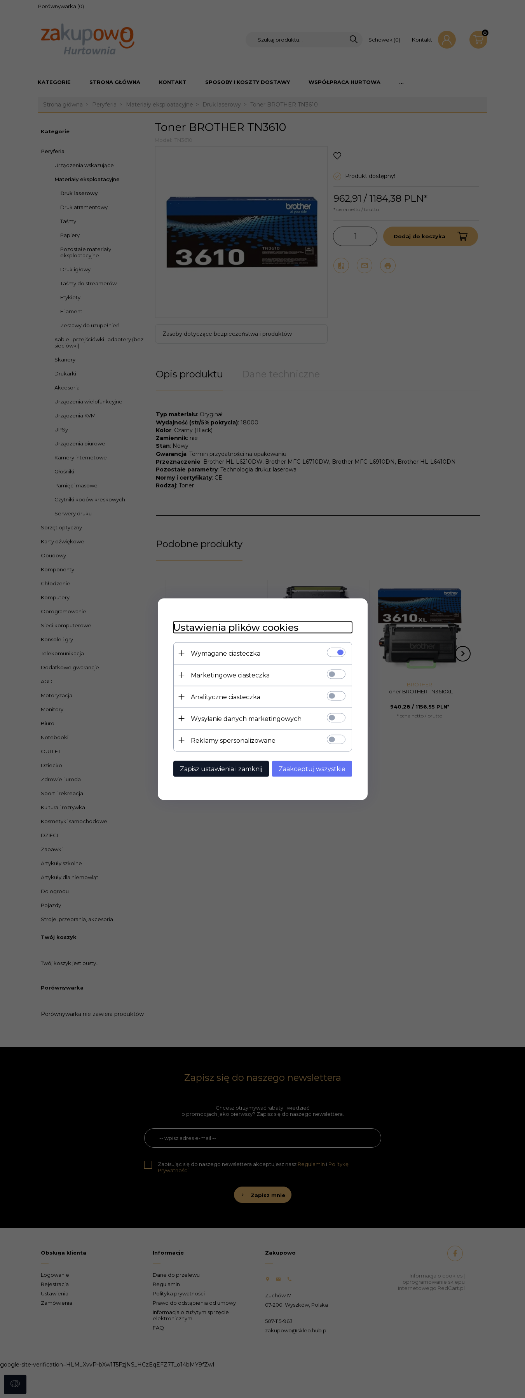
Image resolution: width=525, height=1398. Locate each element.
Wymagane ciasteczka (225, 653)
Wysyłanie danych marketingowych (246, 718)
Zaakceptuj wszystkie (312, 768)
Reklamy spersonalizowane (233, 740)
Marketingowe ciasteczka (230, 675)
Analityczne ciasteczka (225, 696)
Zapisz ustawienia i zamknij (221, 768)
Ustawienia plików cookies (235, 627)
